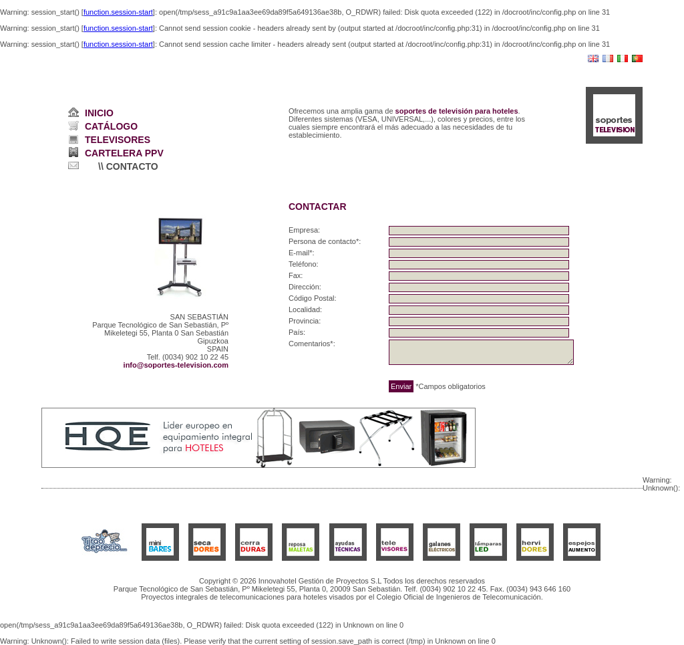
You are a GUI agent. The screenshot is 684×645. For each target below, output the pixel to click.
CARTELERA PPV (124, 153)
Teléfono (303, 264)
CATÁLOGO (111, 126)
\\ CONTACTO (128, 166)
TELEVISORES (117, 139)
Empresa (303, 230)
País (296, 332)
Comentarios (309, 344)
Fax (295, 275)
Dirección (304, 287)
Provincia (304, 321)
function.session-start (118, 12)
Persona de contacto (322, 241)
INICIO (99, 113)
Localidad (304, 309)
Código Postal (312, 298)
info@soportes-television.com (176, 365)
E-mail (299, 253)
